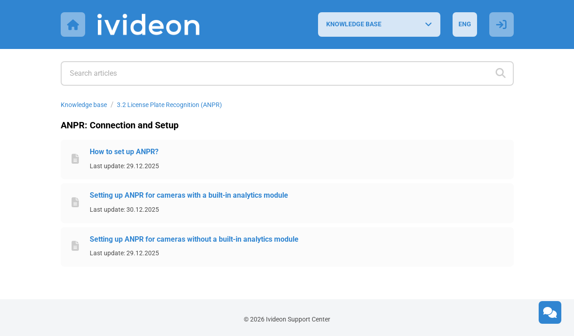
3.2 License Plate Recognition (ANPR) (183, 104)
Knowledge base (87, 104)
